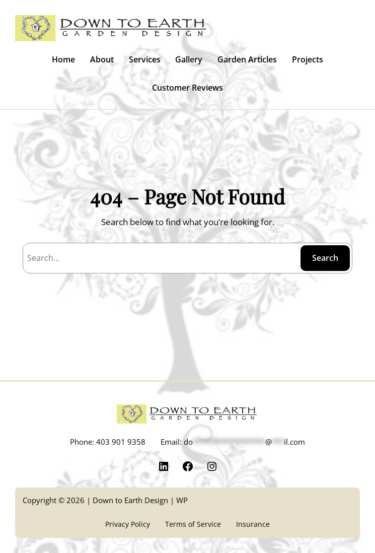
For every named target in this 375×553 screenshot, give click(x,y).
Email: (233, 442)
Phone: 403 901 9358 (107, 442)
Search (325, 257)
